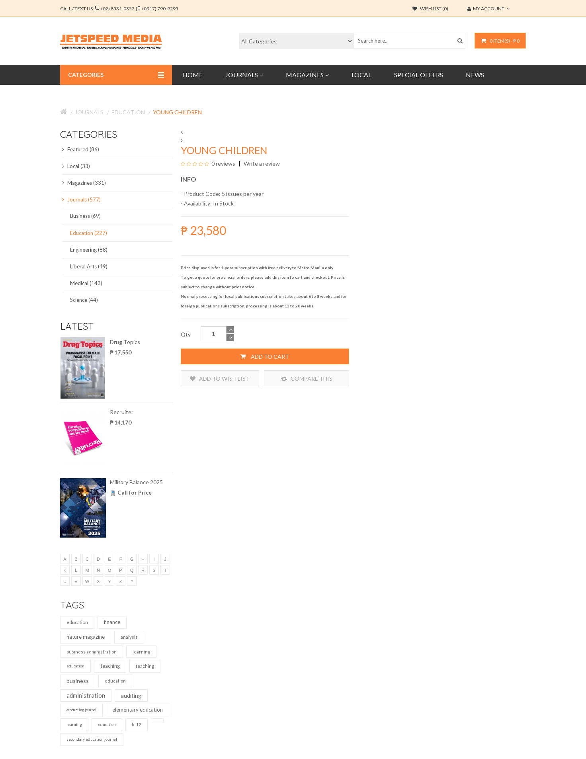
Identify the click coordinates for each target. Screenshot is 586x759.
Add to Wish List (220, 378)
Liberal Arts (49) (88, 266)
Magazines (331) (84, 183)
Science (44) (84, 300)
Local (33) (76, 166)
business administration (91, 651)
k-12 (136, 725)
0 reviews (223, 163)
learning (141, 652)
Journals (89, 112)
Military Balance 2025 (136, 482)
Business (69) (85, 216)
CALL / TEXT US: (119, 9)
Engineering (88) (88, 249)
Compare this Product (306, 378)
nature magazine (85, 637)
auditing (131, 695)
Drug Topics (125, 341)
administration (85, 695)
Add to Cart (264, 356)
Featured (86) (80, 149)
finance (112, 622)
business (77, 680)
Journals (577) (81, 199)
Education (128, 112)
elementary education (137, 709)
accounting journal (81, 710)
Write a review (261, 163)
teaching (110, 666)
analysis (129, 637)
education (77, 622)
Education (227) (88, 233)
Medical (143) (86, 283)
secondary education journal (91, 739)
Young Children (177, 112)
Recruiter (121, 412)
